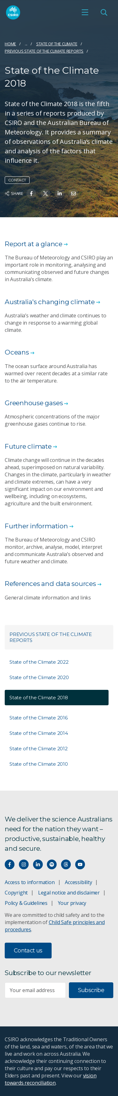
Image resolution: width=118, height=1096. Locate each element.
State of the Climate (56, 44)
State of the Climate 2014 (38, 733)
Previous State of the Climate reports (44, 51)
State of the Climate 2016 (38, 718)
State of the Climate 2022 (39, 662)
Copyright (16, 892)
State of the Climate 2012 (38, 749)
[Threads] (66, 864)
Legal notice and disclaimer (69, 892)
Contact (17, 180)
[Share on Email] (73, 193)
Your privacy (72, 903)
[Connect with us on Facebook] (9, 864)
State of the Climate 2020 (39, 677)
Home (10, 44)
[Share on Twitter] (45, 193)
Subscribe (91, 990)
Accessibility (78, 882)
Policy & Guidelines (26, 903)
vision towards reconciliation (50, 1079)
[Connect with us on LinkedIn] (38, 864)
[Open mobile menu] (85, 12)
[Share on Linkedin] (60, 193)
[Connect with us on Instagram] (24, 864)
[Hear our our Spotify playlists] (52, 864)
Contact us (28, 950)
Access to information (30, 882)
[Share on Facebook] (31, 193)
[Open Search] (104, 12)
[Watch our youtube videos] (80, 864)
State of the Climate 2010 (38, 764)
